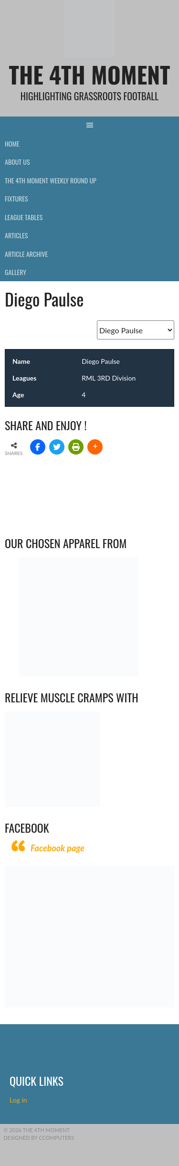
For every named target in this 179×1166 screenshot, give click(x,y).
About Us (17, 162)
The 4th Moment (89, 74)
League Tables (23, 217)
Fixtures (16, 198)
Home (12, 143)
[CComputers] (89, 1005)
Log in (19, 1100)
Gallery (15, 272)
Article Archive (26, 254)
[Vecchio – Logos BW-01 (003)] (78, 674)
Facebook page (57, 848)
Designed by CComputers (39, 1137)
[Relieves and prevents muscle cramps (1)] (52, 804)
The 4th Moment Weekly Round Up (50, 180)
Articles (16, 235)
